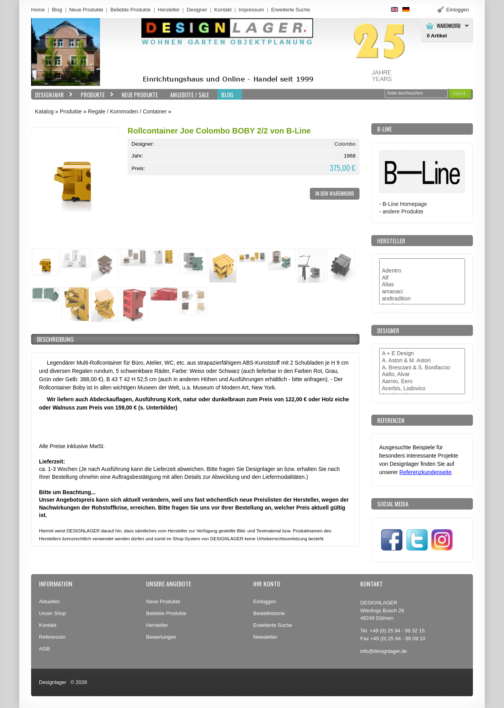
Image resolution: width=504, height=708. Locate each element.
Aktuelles (49, 601)
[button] (460, 93)
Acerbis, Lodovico (422, 388)
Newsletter (265, 637)
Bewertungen (161, 637)
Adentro (422, 270)
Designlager (52, 682)
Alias (422, 284)
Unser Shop (52, 613)
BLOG (227, 94)
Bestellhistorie (269, 613)
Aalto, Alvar (422, 374)
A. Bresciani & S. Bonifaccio (422, 367)
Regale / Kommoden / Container (127, 111)
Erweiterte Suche (272, 625)
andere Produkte (403, 211)
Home (38, 10)
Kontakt (223, 10)
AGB (44, 649)
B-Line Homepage (405, 204)
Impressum (251, 10)
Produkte (95, 94)
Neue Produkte (86, 10)
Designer (197, 10)
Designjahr (52, 94)
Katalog (44, 111)
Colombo (345, 144)
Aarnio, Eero (422, 381)
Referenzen (52, 637)
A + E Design (422, 353)
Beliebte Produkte (130, 10)
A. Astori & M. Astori (422, 360)
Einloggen (264, 601)
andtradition (422, 298)
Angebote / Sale (189, 94)
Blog (57, 10)
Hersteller (169, 10)
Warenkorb (449, 26)
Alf (422, 278)
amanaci (422, 291)
